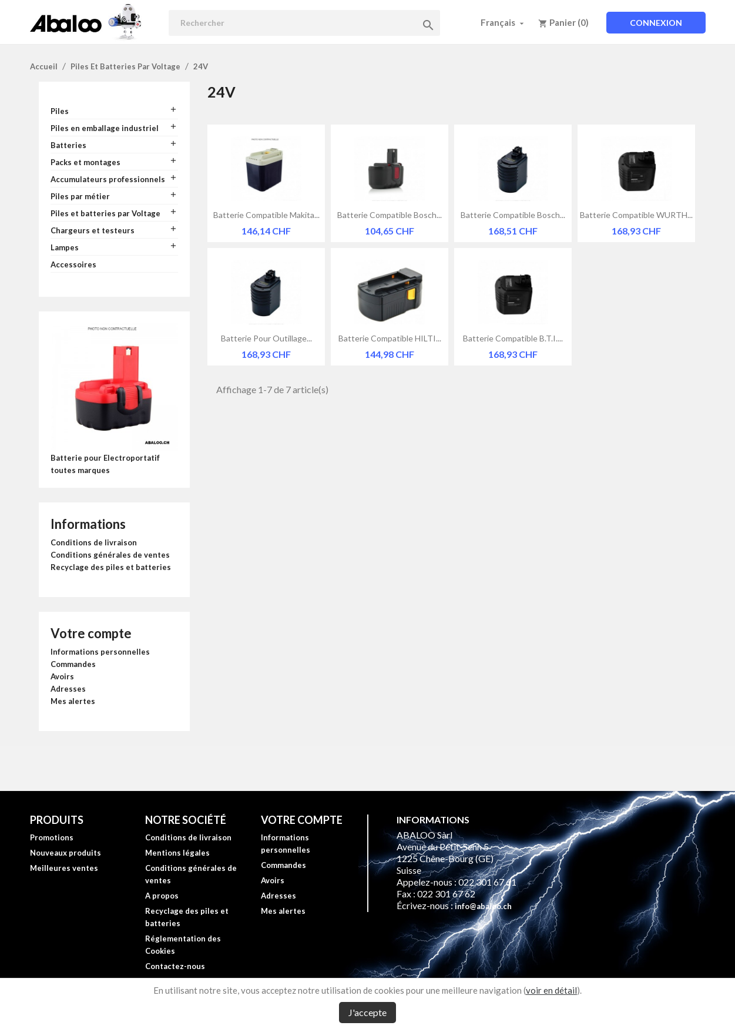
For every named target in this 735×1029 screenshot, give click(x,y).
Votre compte (91, 633)
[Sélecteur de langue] (503, 22)
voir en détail (551, 990)
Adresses (68, 688)
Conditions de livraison (94, 542)
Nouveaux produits (65, 852)
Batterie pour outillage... (266, 338)
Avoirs (62, 676)
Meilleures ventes (64, 868)
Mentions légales (177, 852)
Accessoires (73, 264)
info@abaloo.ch (483, 906)
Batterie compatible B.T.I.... (513, 338)
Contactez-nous (175, 966)
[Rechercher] (304, 23)
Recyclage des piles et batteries (111, 567)
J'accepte (367, 1012)
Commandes (73, 664)
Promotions (51, 837)
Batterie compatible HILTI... (389, 338)
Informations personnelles (100, 651)
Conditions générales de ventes (110, 554)
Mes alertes (73, 701)
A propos (162, 895)
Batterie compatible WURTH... (636, 214)
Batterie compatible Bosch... (389, 214)
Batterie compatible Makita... (266, 214)
